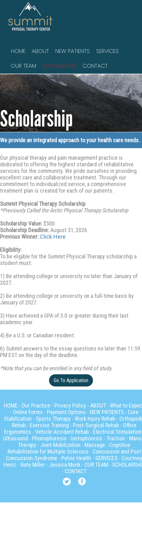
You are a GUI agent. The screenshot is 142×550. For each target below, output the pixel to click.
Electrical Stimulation (117, 431)
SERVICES (107, 51)
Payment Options (66, 412)
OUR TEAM (23, 66)
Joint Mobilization (60, 445)
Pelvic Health (76, 458)
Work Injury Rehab (95, 418)
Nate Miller (32, 464)
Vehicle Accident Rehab (62, 431)
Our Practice (36, 405)
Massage (95, 445)
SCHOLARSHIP (59, 66)
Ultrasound (15, 438)
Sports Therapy (53, 418)
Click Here (53, 236)
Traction (115, 438)
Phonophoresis (49, 438)
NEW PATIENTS (72, 51)
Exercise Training (49, 425)
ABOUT (40, 51)
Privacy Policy (70, 405)
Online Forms (28, 412)
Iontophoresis (86, 438)
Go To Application (71, 380)
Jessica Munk (64, 464)
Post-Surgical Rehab (96, 425)
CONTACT (95, 66)
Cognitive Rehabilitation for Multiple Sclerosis (69, 448)
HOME (18, 51)
